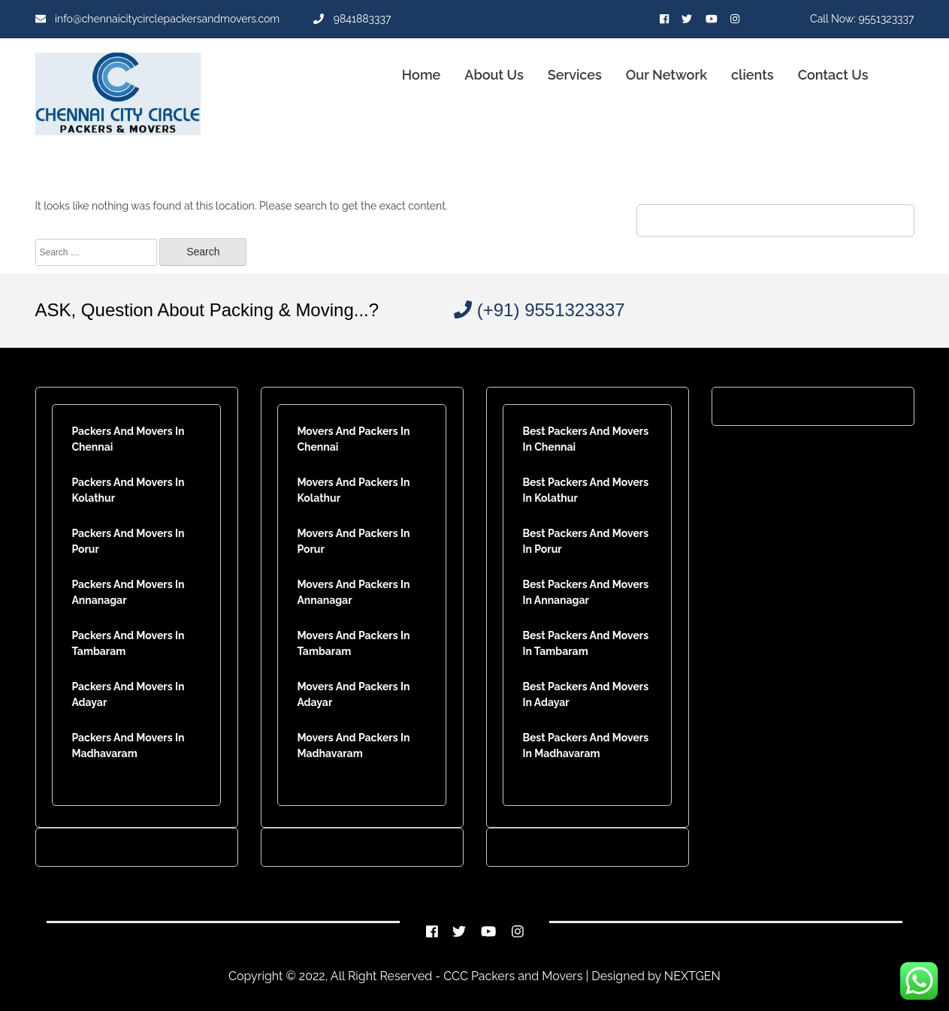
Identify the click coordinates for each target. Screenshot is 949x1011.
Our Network (666, 75)
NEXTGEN (691, 976)
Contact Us (833, 75)
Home (421, 75)
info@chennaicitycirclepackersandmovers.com (157, 19)
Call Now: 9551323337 (862, 19)
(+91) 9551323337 (539, 310)
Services (575, 75)
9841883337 (352, 19)
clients (752, 75)
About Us (493, 75)
